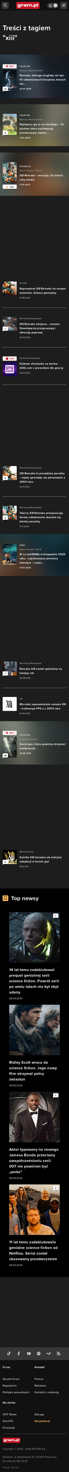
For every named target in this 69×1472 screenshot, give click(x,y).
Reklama (40, 1386)
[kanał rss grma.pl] (59, 1353)
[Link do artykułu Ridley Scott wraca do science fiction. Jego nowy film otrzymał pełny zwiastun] (34, 1046)
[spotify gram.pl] (39, 1353)
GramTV (8, 1421)
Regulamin (10, 1386)
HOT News (10, 1414)
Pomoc (38, 1379)
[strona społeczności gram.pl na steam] (49, 1353)
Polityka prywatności (16, 1392)
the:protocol (42, 1421)
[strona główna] (28, 5)
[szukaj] (5, 5)
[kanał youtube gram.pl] (29, 1353)
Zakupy (39, 1414)
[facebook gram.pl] (19, 1353)
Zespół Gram (11, 1379)
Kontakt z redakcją (46, 1392)
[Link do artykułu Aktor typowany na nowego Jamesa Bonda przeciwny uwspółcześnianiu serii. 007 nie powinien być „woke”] (34, 1136)
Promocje (9, 1428)
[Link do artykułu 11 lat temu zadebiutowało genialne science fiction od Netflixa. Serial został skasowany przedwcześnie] (34, 1225)
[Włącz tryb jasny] (52, 5)
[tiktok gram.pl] (9, 1353)
